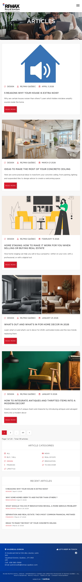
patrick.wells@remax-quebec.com (24, 565)
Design (9, 87)
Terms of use (45, 575)
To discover (49, 465)
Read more (10, 109)
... (16, 432)
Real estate (49, 457)
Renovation (48, 461)
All (7, 453)
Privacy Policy (33, 575)
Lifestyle (9, 469)
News (46, 453)
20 (23, 432)
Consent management (59, 575)
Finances (9, 465)
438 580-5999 (15, 562)
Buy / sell (10, 457)
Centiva (45, 579)
